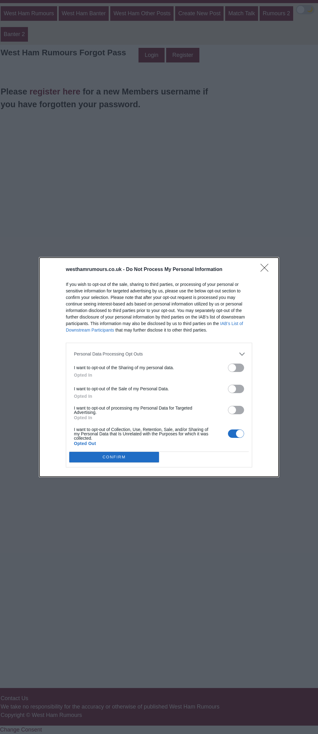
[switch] (236, 368)
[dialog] (159, 367)
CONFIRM (114, 457)
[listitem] (159, 354)
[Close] (266, 270)
